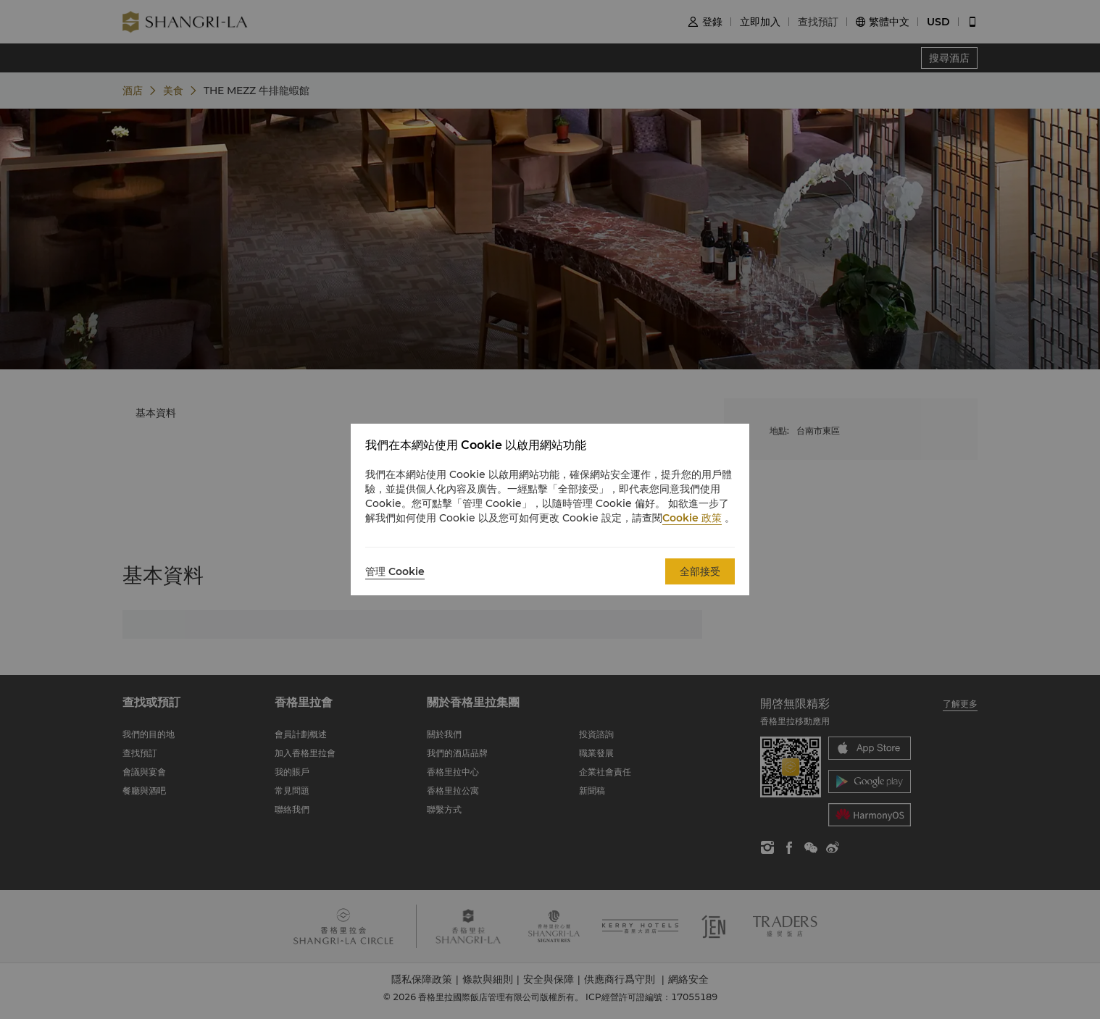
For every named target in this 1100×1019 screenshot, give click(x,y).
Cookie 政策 (692, 517)
